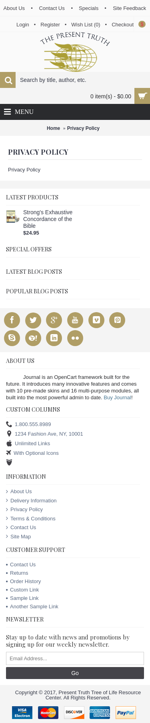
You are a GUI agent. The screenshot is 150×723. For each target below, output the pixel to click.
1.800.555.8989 (28, 424)
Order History (23, 581)
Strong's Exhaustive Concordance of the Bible (47, 219)
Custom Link (22, 590)
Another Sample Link (32, 606)
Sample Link (22, 598)
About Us (19, 491)
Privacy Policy (83, 128)
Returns (17, 573)
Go (75, 673)
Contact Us (21, 527)
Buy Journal (117, 397)
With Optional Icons (32, 453)
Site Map (18, 537)
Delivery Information (31, 501)
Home (53, 128)
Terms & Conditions (31, 519)
